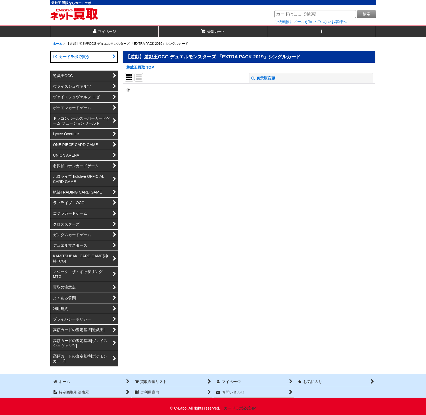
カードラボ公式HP (240, 408)
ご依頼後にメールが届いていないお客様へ (310, 22)
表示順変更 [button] (263, 78)
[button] (321, 31)
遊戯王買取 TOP (140, 67)
